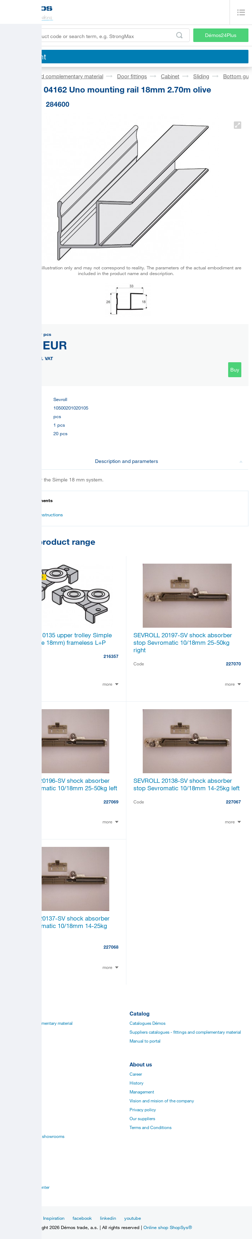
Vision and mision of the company (162, 1100)
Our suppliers (142, 1118)
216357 (111, 656)
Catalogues (14, 1074)
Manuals (12, 1083)
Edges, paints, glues (23, 1041)
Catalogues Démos (148, 1023)
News (29, 1218)
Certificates (14, 1092)
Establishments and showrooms (34, 1136)
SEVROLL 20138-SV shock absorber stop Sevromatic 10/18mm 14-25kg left (186, 784)
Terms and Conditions (151, 1127)
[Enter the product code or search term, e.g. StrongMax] (96, 35)
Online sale (14, 1118)
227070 (233, 663)
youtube (132, 1218)
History (136, 1083)
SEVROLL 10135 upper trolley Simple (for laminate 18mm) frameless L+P (61, 638)
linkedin (108, 1218)
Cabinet (170, 76)
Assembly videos (20, 1100)
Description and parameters (169, 461)
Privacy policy (143, 1109)
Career (136, 1074)
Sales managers (18, 1178)
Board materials (18, 1032)
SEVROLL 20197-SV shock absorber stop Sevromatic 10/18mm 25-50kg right (182, 642)
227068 (111, 947)
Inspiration (53, 1218)
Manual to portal (145, 1041)
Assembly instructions (36, 514)
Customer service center (26, 1187)
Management (142, 1092)
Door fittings (132, 76)
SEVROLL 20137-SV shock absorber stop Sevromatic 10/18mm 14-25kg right (60, 925)
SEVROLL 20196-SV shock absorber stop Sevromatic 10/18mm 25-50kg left (64, 784)
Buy (234, 370)
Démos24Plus (220, 35)
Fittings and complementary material (59, 76)
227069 (111, 802)
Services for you (19, 1127)
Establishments (18, 1169)
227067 (233, 802)
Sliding (201, 76)
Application (14, 1109)
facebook (82, 1218)
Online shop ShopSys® (167, 1227)
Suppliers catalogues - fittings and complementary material (185, 1032)
